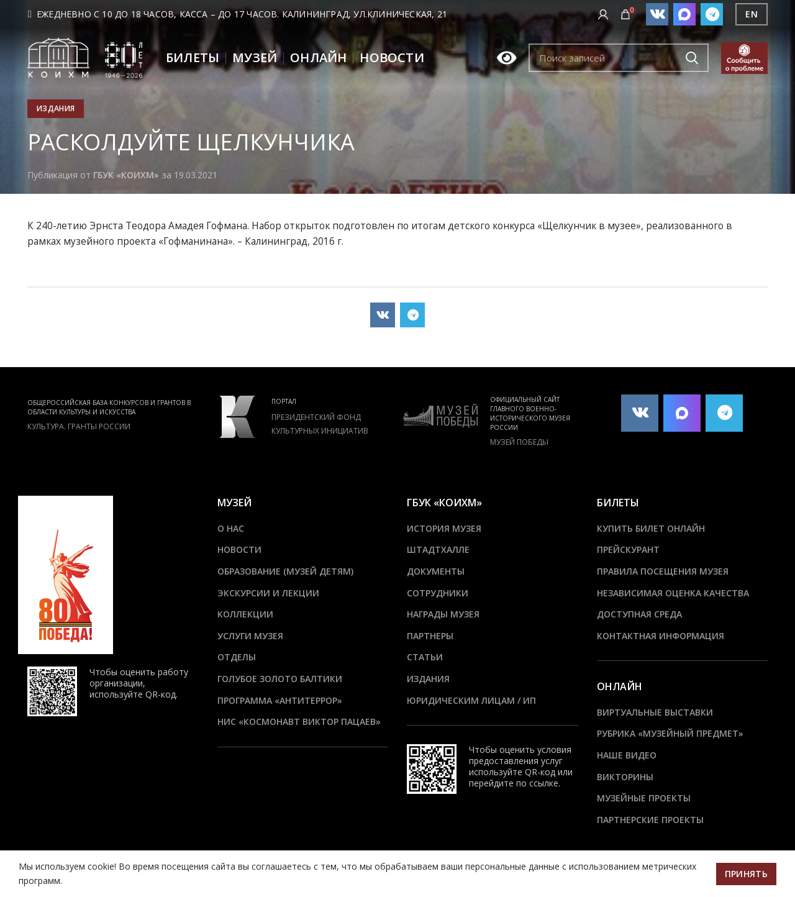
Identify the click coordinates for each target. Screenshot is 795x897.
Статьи (425, 657)
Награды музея (443, 614)
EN (751, 14)
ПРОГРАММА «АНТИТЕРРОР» (279, 700)
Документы (436, 571)
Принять (746, 874)
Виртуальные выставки (655, 712)
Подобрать (691, 57)
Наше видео (626, 755)
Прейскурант (628, 549)
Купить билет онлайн (651, 528)
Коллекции (245, 614)
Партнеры (430, 636)
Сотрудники (437, 593)
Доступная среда (639, 614)
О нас (230, 528)
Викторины (625, 777)
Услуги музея (250, 636)
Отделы (236, 657)
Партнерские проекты (650, 820)
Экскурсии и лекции (268, 593)
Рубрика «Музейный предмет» (670, 733)
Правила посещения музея (663, 571)
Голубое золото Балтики (279, 679)
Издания (56, 108)
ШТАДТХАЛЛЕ (438, 549)
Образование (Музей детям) (285, 571)
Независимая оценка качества (673, 593)
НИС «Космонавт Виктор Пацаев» (299, 721)
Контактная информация (660, 636)
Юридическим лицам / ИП (471, 700)
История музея (444, 528)
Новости (239, 549)
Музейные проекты (644, 798)
